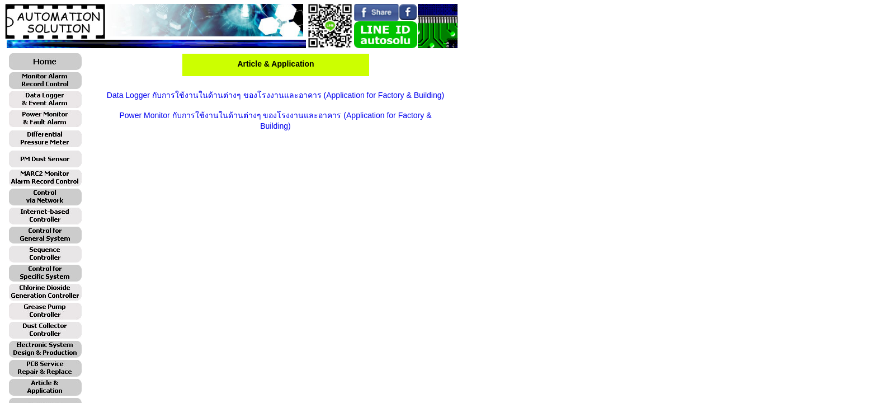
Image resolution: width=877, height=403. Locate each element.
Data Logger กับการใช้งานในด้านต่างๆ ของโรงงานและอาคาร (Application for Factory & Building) (275, 95)
